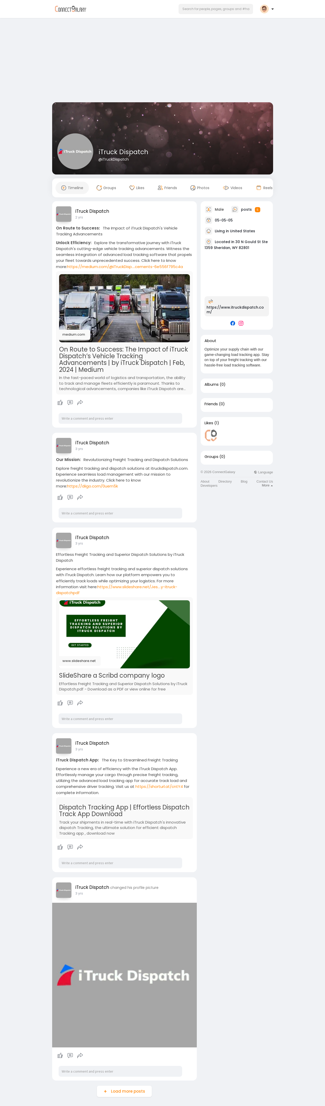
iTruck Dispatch (123, 152)
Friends (211, 404)
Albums (212, 384)
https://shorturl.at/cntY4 (159, 786)
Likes (209, 423)
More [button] (267, 485)
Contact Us (264, 481)
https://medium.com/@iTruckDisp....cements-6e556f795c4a (125, 266)
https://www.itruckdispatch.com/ (235, 310)
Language (263, 472)
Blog (244, 481)
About (205, 481)
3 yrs (79, 448)
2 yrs (79, 217)
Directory (225, 481)
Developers (209, 485)
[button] (216, 9)
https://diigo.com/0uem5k (92, 486)
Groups (211, 457)
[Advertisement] (162, 61)
